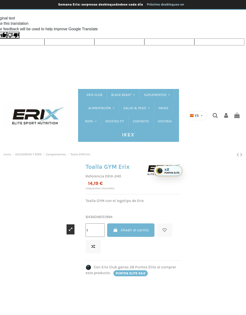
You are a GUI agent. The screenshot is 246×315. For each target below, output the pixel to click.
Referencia (95, 176)
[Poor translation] (13, 35)
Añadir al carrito (131, 230)
